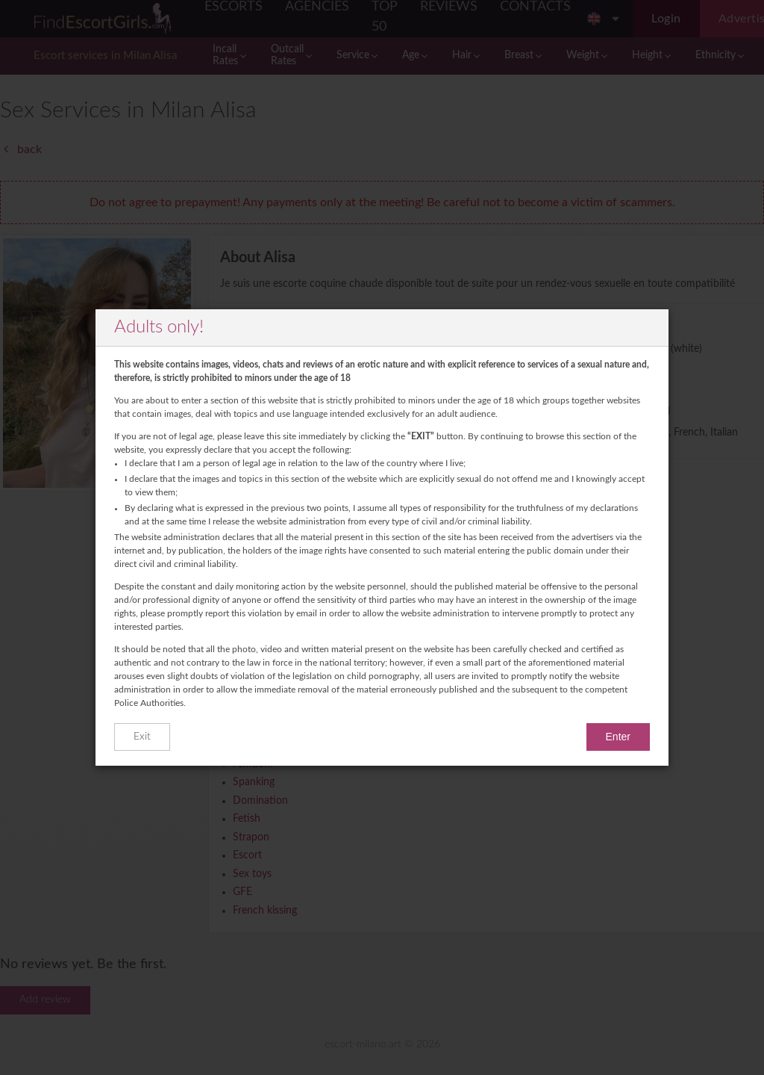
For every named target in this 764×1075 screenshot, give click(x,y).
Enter (618, 737)
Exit (142, 736)
